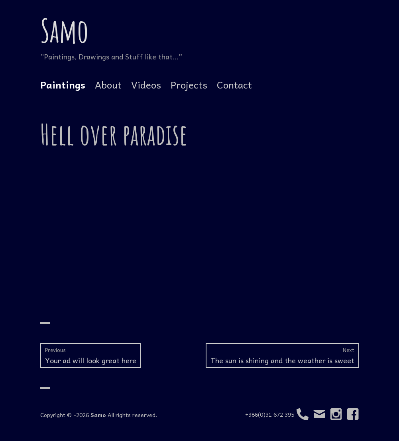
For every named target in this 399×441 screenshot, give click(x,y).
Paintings (62, 84)
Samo (64, 30)
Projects (189, 84)
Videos (146, 84)
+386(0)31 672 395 (277, 414)
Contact (234, 84)
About (108, 84)
